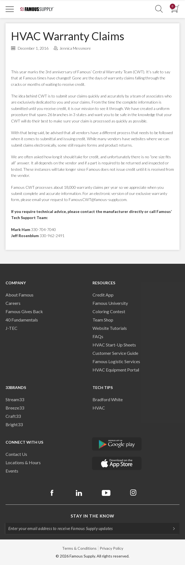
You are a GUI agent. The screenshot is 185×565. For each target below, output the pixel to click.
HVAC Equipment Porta (115, 369)
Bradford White (107, 399)
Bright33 (14, 424)
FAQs (97, 336)
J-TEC (11, 328)
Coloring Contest (108, 311)
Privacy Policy (111, 548)
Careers (13, 303)
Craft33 (13, 416)
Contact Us (16, 454)
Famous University (110, 303)
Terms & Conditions (79, 548)
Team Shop (102, 319)
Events (12, 470)
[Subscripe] (171, 528)
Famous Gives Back (24, 311)
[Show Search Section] (159, 9)
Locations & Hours (23, 462)
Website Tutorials (109, 328)
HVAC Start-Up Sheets (114, 344)
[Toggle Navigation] (10, 8)
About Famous (20, 294)
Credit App (103, 294)
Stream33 (15, 399)
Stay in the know (92, 515)
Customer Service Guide (115, 353)
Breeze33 (15, 407)
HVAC (98, 407)
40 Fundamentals (22, 319)
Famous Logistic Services (116, 361)
